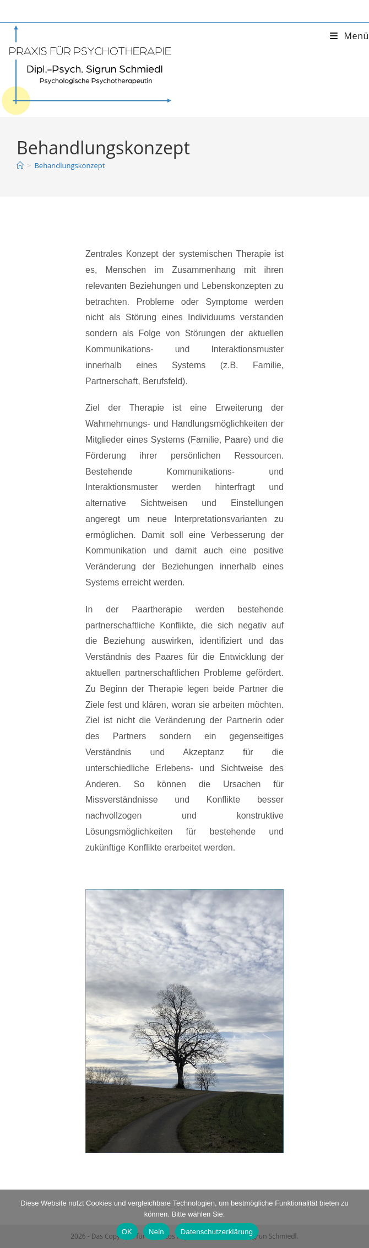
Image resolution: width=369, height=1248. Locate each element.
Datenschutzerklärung (217, 1232)
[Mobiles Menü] (349, 36)
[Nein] (355, 1218)
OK (127, 1232)
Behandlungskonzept (69, 165)
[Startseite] (20, 165)
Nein (156, 1232)
